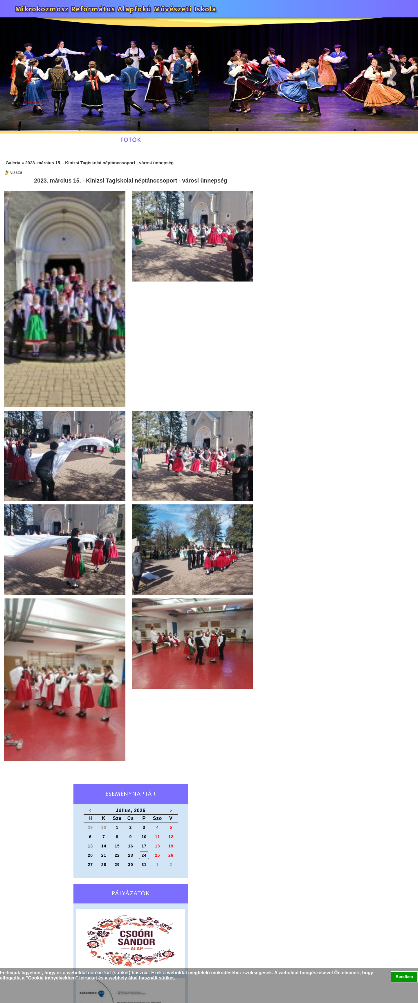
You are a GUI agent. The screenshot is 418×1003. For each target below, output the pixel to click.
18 (157, 846)
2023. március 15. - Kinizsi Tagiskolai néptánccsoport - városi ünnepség (99, 162)
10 (144, 836)
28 (104, 864)
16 (130, 846)
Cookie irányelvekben (52, 977)
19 (171, 846)
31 (144, 864)
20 (90, 855)
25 (157, 855)
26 (171, 855)
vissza (13, 172)
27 (90, 864)
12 (171, 836)
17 (144, 846)
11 (157, 836)
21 (104, 855)
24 (144, 855)
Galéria (13, 162)
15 (117, 846)
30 (130, 864)
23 (130, 855)
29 (117, 864)
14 (104, 846)
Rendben (404, 976)
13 (90, 846)
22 (117, 855)
